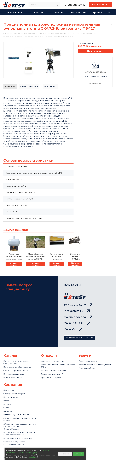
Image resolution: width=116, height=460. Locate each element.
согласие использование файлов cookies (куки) (27, 451)
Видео (6, 401)
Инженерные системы (13, 374)
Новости (7, 404)
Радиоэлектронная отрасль (53, 370)
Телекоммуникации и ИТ (52, 374)
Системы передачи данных (15, 370)
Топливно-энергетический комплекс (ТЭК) (58, 366)
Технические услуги (88, 361)
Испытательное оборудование (17, 367)
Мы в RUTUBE (77, 323)
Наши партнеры (10, 397)
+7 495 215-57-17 (74, 4)
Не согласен (65, 454)
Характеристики (29, 86)
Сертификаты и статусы (14, 394)
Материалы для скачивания (16, 415)
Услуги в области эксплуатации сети (95, 365)
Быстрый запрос (100, 4)
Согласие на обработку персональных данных (14, 443)
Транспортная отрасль (51, 377)
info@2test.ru (77, 311)
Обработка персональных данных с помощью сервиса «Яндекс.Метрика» (19, 426)
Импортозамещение (12, 377)
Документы (50, 86)
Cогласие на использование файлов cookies (19, 419)
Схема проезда (78, 317)
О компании (8, 390)
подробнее (32, 457)
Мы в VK (73, 329)
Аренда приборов (87, 368)
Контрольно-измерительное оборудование (16, 362)
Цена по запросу (14, 264)
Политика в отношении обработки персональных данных (19, 433)
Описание (10, 86)
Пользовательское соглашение (17, 438)
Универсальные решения (52, 361)
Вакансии (7, 411)
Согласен (78, 454)
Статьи (6, 408)
